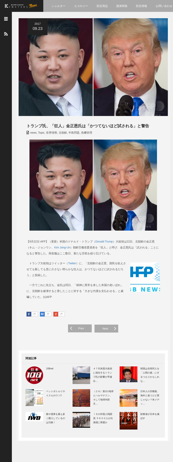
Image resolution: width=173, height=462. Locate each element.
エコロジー (81, 6)
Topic (39, 134)
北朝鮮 (60, 134)
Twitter (70, 264)
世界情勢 (49, 134)
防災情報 (141, 6)
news (31, 134)
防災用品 (102, 6)
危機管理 (84, 134)
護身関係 (121, 6)
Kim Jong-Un (54, 249)
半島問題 (71, 134)
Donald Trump (102, 243)
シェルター (58, 6)
